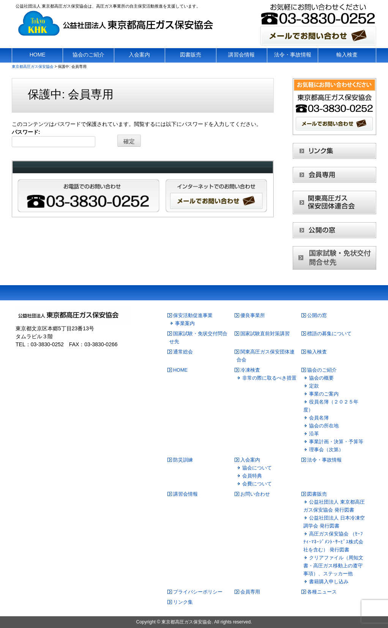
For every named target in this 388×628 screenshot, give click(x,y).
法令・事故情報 (324, 460)
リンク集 (183, 602)
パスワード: (53, 138)
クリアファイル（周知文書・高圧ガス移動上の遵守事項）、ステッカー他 (333, 565)
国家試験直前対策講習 (265, 333)
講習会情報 (185, 494)
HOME (180, 370)
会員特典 (252, 476)
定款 (314, 386)
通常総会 (183, 352)
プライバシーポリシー (197, 592)
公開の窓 (317, 315)
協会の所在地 (324, 426)
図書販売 (317, 494)
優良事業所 (252, 315)
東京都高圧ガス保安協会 (186, 622)
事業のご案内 (324, 394)
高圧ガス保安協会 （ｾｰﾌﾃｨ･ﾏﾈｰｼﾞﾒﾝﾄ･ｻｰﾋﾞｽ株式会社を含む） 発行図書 (333, 542)
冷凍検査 (250, 370)
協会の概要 (321, 378)
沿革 (314, 433)
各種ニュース (322, 592)
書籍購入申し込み (329, 581)
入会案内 (250, 460)
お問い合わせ (255, 494)
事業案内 (185, 323)
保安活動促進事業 (193, 315)
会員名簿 (319, 418)
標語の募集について (329, 333)
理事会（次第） (326, 449)
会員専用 (250, 592)
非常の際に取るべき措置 (269, 378)
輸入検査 (317, 352)
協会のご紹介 (322, 370)
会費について (257, 484)
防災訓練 (183, 460)
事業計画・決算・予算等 (336, 441)
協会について (257, 468)
